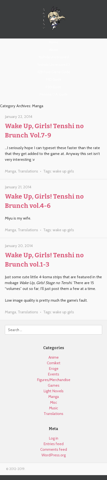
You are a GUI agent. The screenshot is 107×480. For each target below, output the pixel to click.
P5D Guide (53, 87)
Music (53, 408)
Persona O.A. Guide (54, 94)
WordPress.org (53, 455)
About (53, 50)
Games (53, 385)
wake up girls (63, 171)
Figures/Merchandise (53, 379)
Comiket (53, 363)
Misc (53, 402)
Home (53, 42)
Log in (53, 438)
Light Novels (53, 391)
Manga (10, 171)
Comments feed (53, 449)
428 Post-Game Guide (53, 72)
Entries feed (53, 444)
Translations (28, 171)
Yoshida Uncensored (54, 57)
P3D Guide (53, 79)
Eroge (53, 368)
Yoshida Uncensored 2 (53, 65)
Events (53, 374)
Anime (54, 357)
